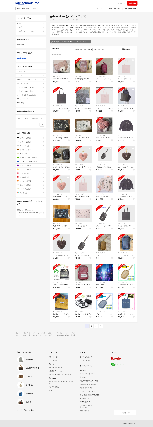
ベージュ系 (30, 154)
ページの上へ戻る (125, 413)
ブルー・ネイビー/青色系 (30, 161)
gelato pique (30, 58)
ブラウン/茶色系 (30, 150)
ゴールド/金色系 (30, 189)
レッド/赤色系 (30, 177)
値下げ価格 (30, 44)
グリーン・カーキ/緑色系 (30, 157)
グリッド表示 (100, 49)
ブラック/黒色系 (30, 138)
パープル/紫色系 (30, 165)
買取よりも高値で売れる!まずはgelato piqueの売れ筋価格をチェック (30, 212)
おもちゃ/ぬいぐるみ (31, 91)
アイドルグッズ (57, 76)
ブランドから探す (130, 8)
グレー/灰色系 (30, 146)
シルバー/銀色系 (30, 185)
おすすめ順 (88, 49)
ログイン (121, 3)
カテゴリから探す (115, 8)
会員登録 (132, 3)
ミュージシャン (57, 282)
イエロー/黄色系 (30, 169)
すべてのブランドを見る (25, 410)
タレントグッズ (83, 41)
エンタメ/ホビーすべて (31, 87)
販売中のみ (77, 49)
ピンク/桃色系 (30, 173)
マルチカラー (30, 193)
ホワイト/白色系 (30, 142)
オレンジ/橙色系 (30, 181)
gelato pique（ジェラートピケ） (63, 41)
